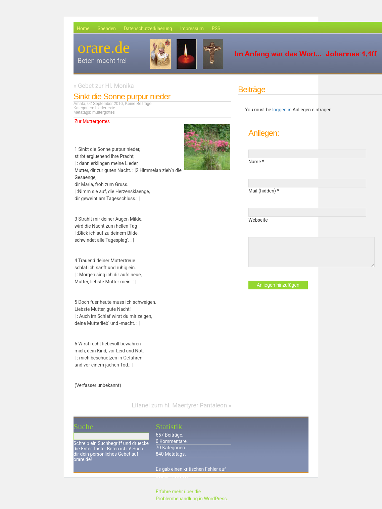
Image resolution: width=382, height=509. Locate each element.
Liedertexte (105, 108)
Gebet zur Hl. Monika (106, 85)
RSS (216, 28)
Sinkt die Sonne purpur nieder (122, 96)
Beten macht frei (102, 61)
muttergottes (103, 112)
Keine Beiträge (138, 103)
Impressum (192, 28)
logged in (281, 109)
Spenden (107, 28)
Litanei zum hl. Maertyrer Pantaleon (179, 405)
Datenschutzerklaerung (148, 28)
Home (83, 28)
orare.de (104, 47)
